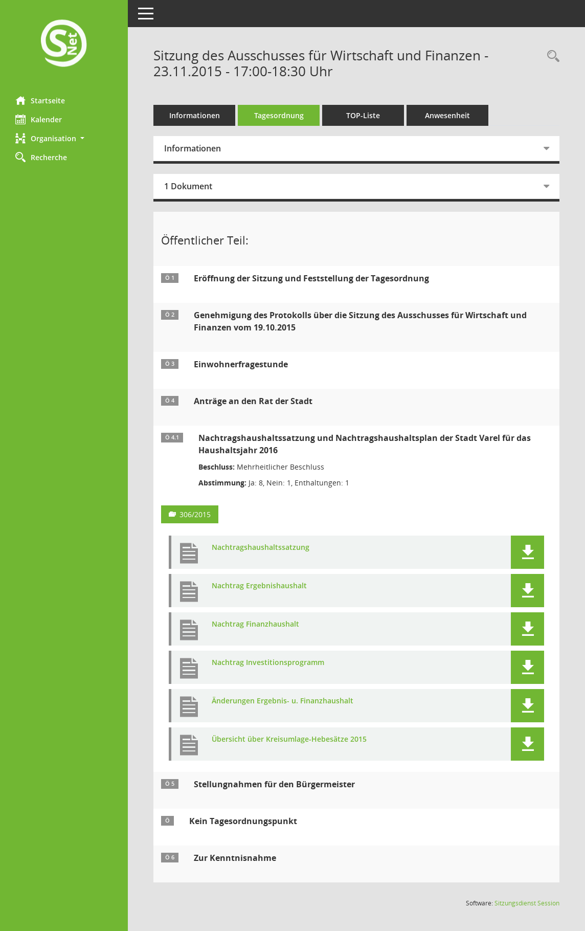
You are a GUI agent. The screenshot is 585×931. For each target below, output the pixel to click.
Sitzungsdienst (526, 903)
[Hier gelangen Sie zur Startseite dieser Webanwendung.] (64, 44)
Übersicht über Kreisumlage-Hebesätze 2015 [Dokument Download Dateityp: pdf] (289, 739)
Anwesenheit (447, 115)
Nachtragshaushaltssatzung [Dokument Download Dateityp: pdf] (260, 547)
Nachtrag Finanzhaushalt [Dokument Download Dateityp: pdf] (255, 624)
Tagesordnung (279, 115)
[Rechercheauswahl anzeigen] (550, 56)
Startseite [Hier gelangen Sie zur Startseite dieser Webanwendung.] (40, 100)
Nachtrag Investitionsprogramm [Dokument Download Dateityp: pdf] (268, 662)
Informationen (194, 115)
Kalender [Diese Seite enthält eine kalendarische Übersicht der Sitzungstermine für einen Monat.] (38, 119)
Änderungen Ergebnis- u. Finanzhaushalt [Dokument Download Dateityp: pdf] (282, 701)
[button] (64, 138)
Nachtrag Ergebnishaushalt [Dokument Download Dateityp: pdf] (259, 586)
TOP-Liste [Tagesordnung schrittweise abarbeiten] (363, 115)
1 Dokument (188, 186)
